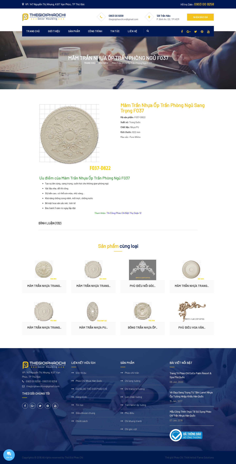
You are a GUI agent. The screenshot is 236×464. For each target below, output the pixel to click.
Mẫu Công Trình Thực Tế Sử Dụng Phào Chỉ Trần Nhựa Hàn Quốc (190, 413)
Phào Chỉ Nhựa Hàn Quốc (89, 380)
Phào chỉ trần (132, 372)
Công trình (95, 31)
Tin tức (114, 31)
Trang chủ (33, 31)
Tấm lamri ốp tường (135, 404)
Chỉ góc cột (131, 429)
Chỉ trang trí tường (135, 388)
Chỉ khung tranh (133, 421)
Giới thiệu (54, 31)
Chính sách (82, 421)
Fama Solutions (205, 457)
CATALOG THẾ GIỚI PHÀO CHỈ (91, 388)
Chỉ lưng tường (132, 380)
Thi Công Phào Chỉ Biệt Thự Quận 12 (124, 213)
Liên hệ (132, 31)
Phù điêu (103, 63)
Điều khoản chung (85, 412)
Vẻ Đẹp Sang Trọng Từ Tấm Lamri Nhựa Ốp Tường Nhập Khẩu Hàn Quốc (191, 394)
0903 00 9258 (204, 4)
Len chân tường (133, 396)
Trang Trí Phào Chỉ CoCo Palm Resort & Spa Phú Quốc (190, 375)
